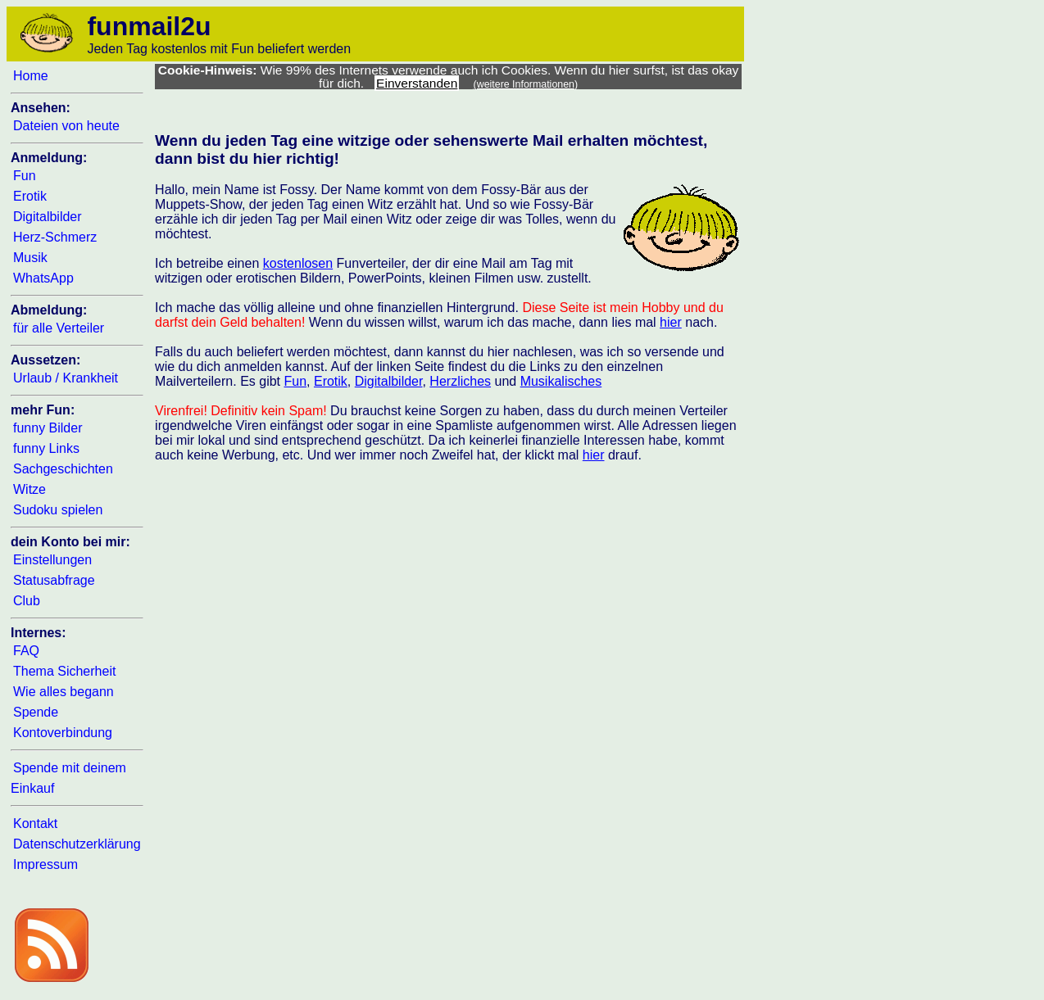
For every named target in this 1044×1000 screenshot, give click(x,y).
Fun (24, 176)
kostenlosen (298, 263)
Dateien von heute (66, 126)
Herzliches (460, 381)
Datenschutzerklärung (77, 844)
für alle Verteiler (58, 328)
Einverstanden (416, 83)
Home (30, 76)
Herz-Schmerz (55, 237)
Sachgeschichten (63, 469)
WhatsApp (43, 278)
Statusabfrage (54, 580)
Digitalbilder (47, 217)
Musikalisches (561, 381)
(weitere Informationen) (526, 84)
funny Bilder (48, 428)
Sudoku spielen (57, 510)
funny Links (46, 448)
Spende (35, 712)
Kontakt (35, 823)
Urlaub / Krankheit (65, 378)
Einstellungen (52, 560)
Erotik (30, 196)
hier (671, 322)
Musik (30, 258)
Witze (29, 489)
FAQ (26, 651)
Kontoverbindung (62, 733)
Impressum (45, 864)
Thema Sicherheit (64, 671)
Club (26, 601)
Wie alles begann (63, 692)
